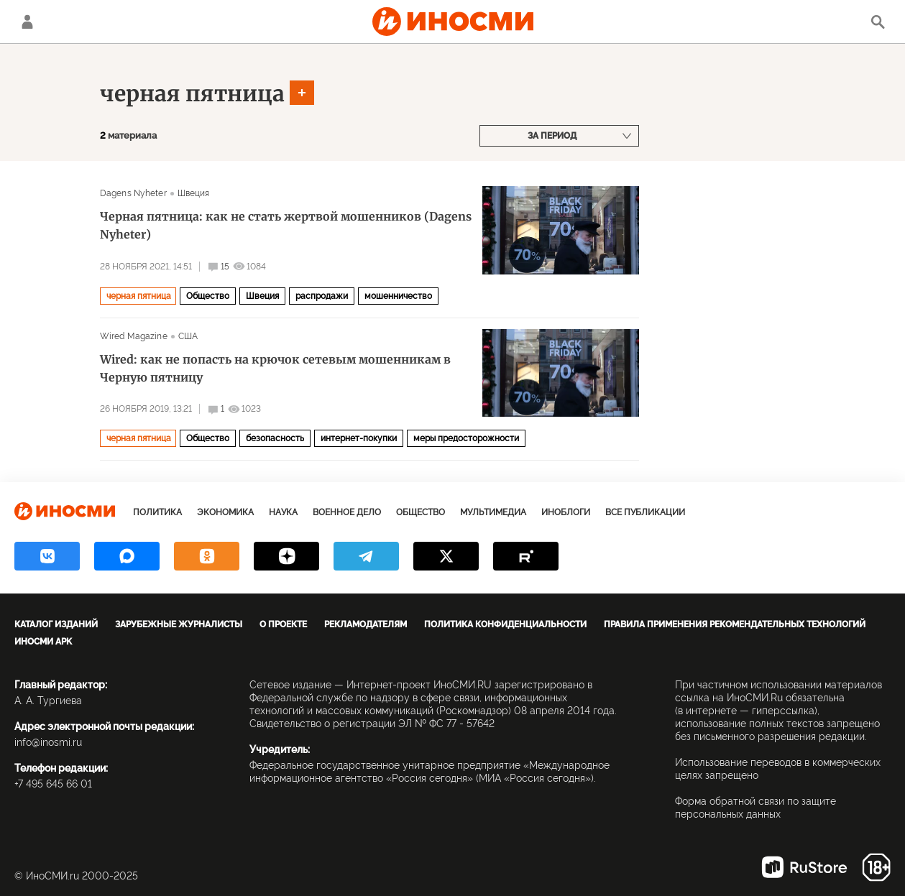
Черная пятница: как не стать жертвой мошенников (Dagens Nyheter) (286, 225)
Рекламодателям (365, 624)
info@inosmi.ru (48, 742)
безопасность (275, 438)
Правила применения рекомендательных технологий (734, 624)
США (188, 336)
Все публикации (645, 512)
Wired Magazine (133, 336)
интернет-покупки (359, 438)
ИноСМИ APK (43, 642)
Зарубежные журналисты (178, 624)
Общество (207, 296)
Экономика (225, 512)
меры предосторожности (466, 438)
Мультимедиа (493, 512)
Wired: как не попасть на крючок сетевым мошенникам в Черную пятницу (275, 368)
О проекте (283, 624)
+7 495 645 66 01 (53, 784)
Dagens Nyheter (133, 193)
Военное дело (347, 512)
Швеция (194, 193)
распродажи (321, 296)
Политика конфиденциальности (505, 624)
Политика (157, 512)
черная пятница (192, 93)
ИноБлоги (565, 512)
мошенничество (398, 296)
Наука (283, 512)
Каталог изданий (56, 624)
